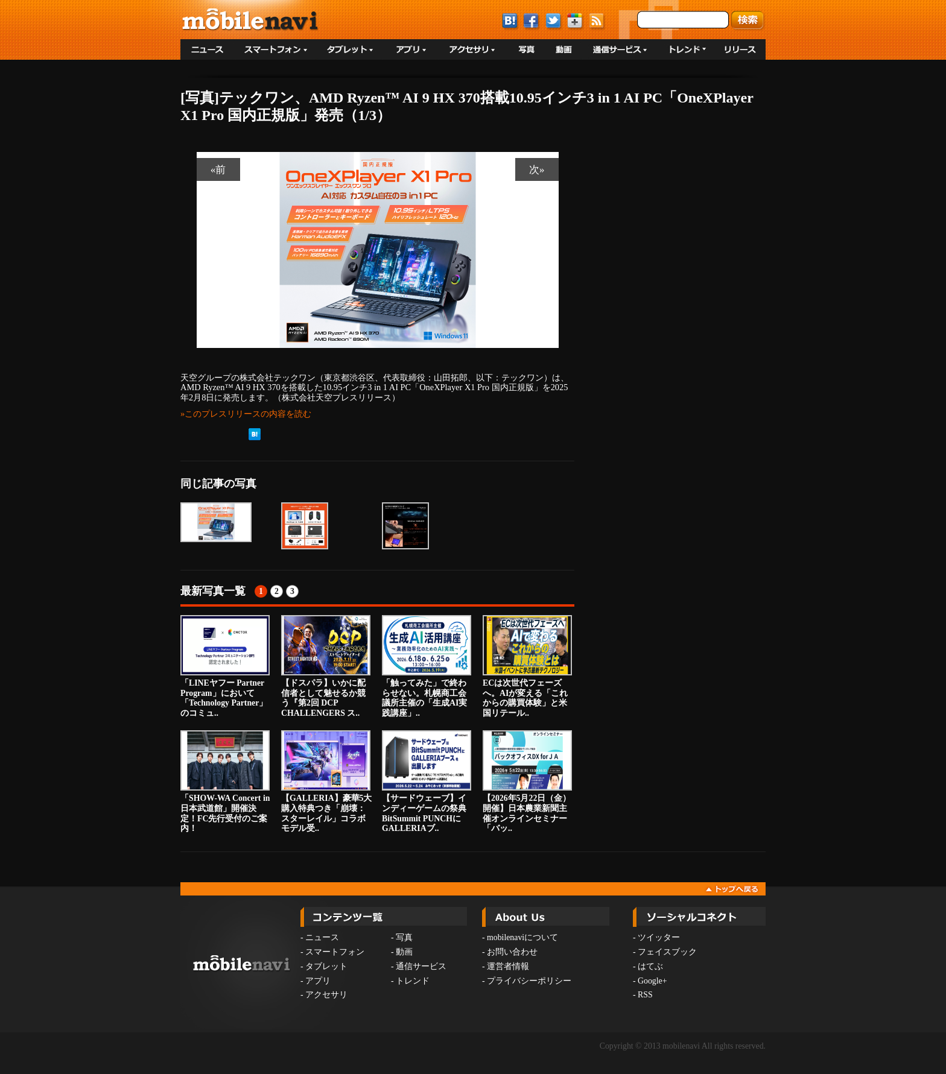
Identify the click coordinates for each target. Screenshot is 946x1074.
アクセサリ (326, 994)
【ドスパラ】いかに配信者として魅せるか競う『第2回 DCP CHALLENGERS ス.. (325, 666)
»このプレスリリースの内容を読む (245, 414)
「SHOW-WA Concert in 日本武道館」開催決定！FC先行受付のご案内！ (225, 781)
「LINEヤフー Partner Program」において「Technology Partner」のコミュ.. (225, 666)
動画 (404, 951)
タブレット (326, 966)
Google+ (652, 980)
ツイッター (659, 937)
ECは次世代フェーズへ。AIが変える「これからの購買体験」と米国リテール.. (527, 666)
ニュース (322, 937)
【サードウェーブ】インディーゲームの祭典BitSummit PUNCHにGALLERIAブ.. (426, 781)
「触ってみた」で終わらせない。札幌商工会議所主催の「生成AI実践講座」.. (426, 666)
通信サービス (421, 966)
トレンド (413, 980)
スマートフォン (334, 951)
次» (537, 169)
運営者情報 (508, 966)
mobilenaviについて (522, 937)
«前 (218, 169)
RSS (645, 994)
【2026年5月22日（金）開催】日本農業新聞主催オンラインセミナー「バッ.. (527, 781)
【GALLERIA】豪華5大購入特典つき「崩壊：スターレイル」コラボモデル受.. (326, 781)
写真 (404, 937)
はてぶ (650, 966)
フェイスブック (667, 951)
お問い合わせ (512, 951)
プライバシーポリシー (529, 980)
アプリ (318, 980)
